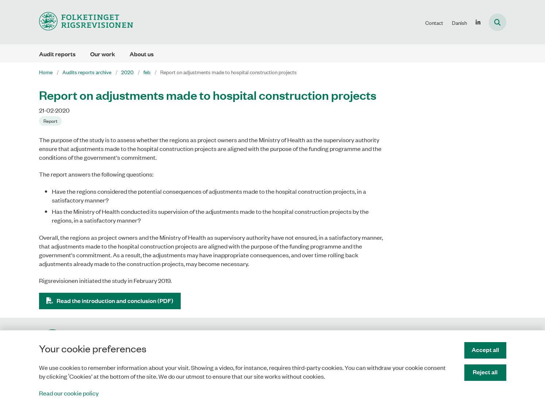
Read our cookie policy (69, 393)
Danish (459, 23)
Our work (102, 54)
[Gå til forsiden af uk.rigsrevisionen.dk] (86, 22)
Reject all (485, 372)
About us (142, 54)
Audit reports (57, 54)
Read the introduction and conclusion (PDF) (115, 300)
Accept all (485, 349)
